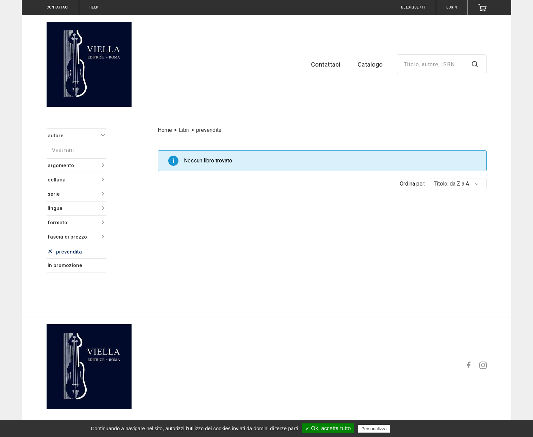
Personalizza (373, 428)
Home (165, 130)
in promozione (65, 265)
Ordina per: (412, 183)
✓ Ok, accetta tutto (328, 428)
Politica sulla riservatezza (420, 428)
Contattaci (326, 64)
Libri (184, 130)
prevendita (208, 130)
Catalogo (370, 64)
